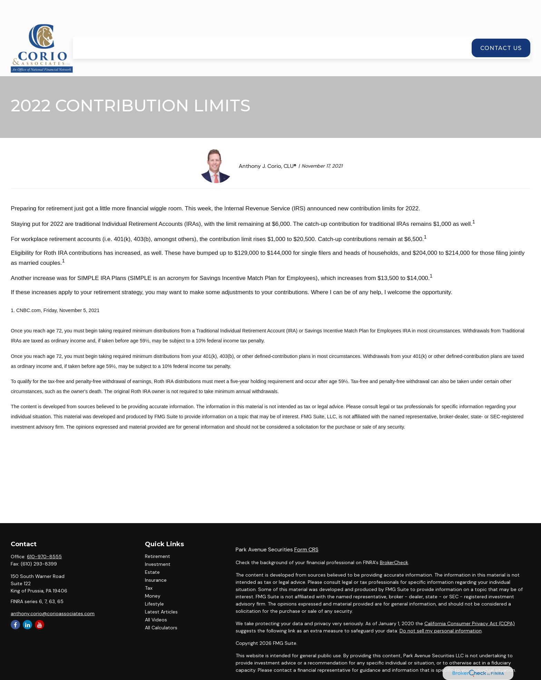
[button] (180, 28)
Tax (149, 588)
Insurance (156, 580)
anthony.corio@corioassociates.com (53, 613)
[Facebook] (15, 624)
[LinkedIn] (27, 624)
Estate (152, 572)
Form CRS (306, 549)
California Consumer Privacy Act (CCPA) (469, 623)
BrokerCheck (394, 562)
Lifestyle (154, 604)
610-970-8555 (44, 556)
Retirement (157, 556)
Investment (157, 564)
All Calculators (161, 627)
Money (152, 596)
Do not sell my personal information (441, 631)
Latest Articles (161, 612)
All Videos (156, 620)
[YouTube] (39, 624)
